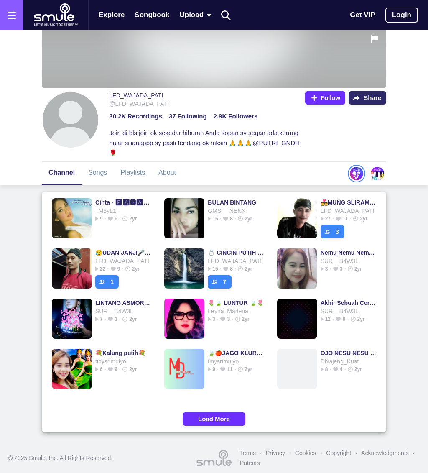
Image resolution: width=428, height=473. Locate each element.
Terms (248, 453)
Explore (112, 15)
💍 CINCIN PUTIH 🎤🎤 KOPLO (236, 252)
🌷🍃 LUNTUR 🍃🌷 (235, 302)
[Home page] (55, 15)
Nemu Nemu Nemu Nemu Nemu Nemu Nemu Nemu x (349, 252)
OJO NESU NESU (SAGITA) (349, 353)
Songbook (152, 15)
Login (401, 15)
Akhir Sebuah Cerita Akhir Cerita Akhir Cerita (349, 302)
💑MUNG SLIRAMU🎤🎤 (349, 202)
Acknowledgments (385, 453)
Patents (250, 463)
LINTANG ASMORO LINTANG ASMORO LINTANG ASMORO (123, 302)
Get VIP (362, 15)
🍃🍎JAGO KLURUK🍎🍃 (236, 353)
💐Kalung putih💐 (120, 353)
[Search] (226, 15)
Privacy (275, 453)
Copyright (338, 453)
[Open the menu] (11, 15)
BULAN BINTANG (232, 202)
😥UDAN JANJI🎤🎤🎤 (123, 252)
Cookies (305, 453)
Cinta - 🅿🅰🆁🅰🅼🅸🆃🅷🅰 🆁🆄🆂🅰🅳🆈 (123, 202)
